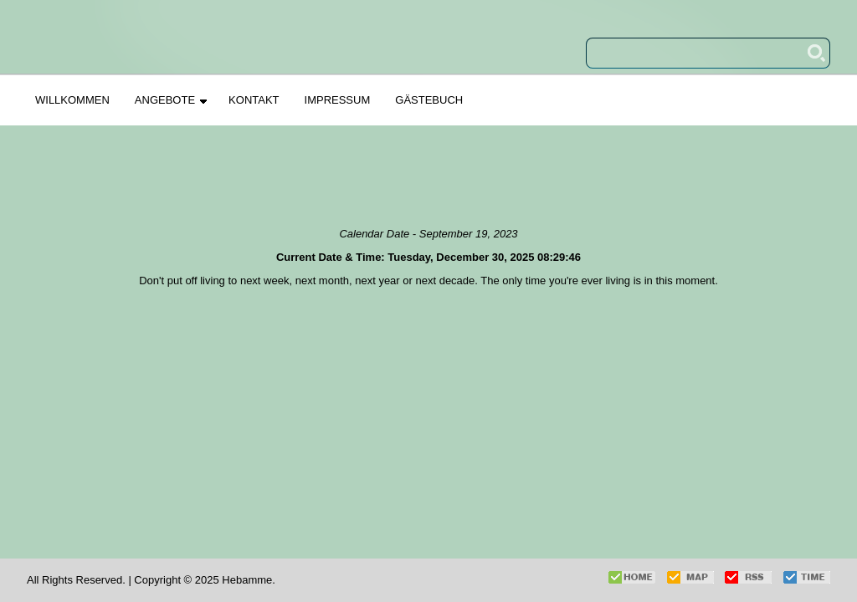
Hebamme (247, 580)
